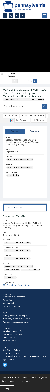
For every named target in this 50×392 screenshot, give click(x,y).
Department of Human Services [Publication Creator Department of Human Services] (17, 250)
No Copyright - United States (16, 285)
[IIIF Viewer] (22, 120)
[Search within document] (44, 106)
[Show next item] (35, 81)
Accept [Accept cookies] (7, 388)
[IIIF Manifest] (39, 120)
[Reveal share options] (11, 15)
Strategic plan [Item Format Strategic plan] (13, 175)
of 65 (29, 81)
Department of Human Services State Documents (24, 99)
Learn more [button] (24, 381)
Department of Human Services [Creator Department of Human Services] (20, 159)
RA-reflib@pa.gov (10, 341)
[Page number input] (22, 81)
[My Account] (17, 15)
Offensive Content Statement (14, 353)
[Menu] (44, 15)
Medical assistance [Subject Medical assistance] (12, 270)
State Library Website (11, 350)
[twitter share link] (5, 365)
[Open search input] (5, 15)
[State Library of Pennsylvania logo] (24, 6)
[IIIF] (12, 120)
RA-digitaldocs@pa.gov (12, 334)
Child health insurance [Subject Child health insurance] (31, 270)
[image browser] (10, 74)
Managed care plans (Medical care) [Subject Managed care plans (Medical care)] (19, 266)
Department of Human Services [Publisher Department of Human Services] (20, 167)
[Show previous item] (14, 81)
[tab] (15, 131)
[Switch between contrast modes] (22, 15)
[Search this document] (22, 106)
